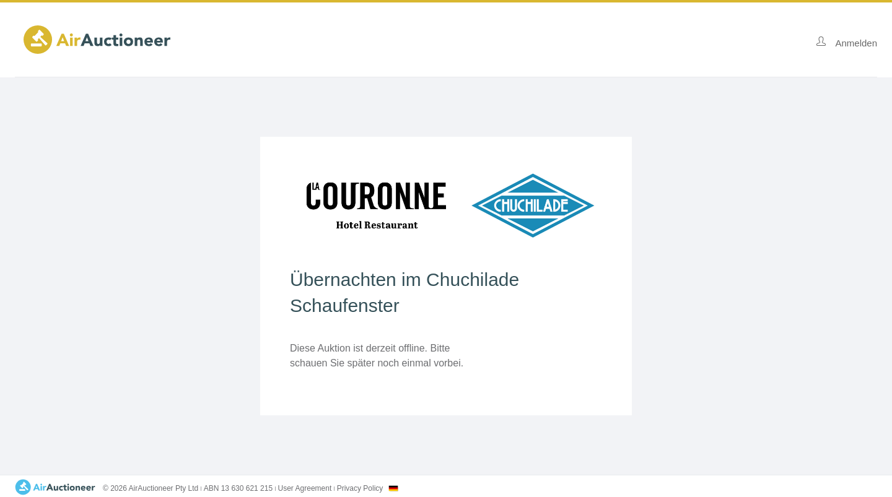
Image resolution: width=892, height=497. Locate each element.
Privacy (360, 488)
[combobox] (393, 488)
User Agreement (305, 488)
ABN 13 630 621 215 (238, 488)
